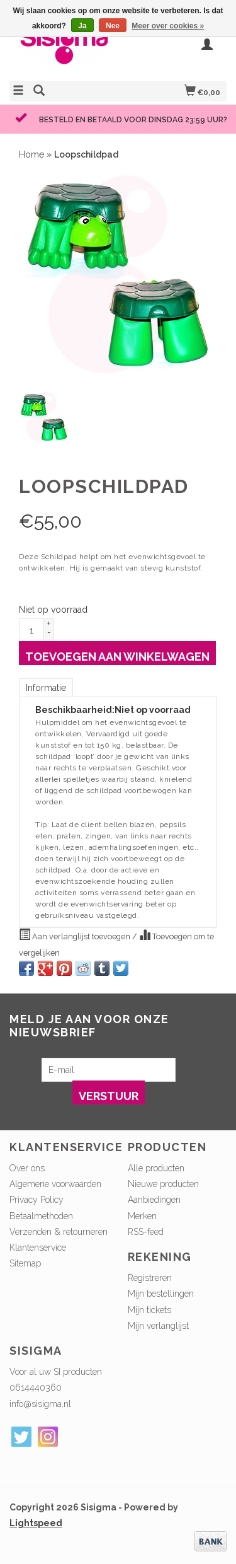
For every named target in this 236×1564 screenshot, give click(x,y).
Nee (113, 25)
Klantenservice (37, 1248)
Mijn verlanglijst (158, 1326)
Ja (82, 25)
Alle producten (156, 1168)
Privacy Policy (36, 1200)
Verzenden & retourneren (58, 1232)
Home (31, 154)
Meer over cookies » (168, 25)
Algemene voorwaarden (55, 1184)
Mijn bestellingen (161, 1294)
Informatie (46, 688)
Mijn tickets (149, 1310)
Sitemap (25, 1263)
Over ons (27, 1168)
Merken (142, 1216)
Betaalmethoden (41, 1216)
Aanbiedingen (154, 1200)
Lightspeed (35, 1523)
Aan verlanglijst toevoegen (75, 935)
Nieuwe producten (163, 1184)
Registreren (150, 1278)
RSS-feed (146, 1232)
